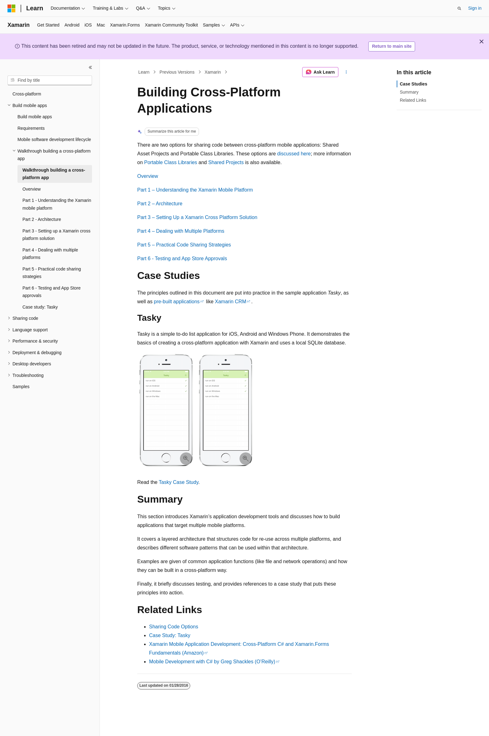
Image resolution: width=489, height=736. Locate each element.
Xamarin (213, 72)
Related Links (413, 100)
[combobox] (49, 80)
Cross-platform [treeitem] (26, 93)
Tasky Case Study (178, 482)
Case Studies (413, 83)
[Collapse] (90, 67)
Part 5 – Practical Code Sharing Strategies (184, 244)
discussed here (294, 153)
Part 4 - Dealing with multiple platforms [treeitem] (50, 253)
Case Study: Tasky (169, 635)
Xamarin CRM (230, 301)
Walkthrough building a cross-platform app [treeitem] (53, 174)
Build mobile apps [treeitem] (34, 116)
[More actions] (346, 72)
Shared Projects (226, 162)
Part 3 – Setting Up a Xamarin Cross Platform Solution (197, 217)
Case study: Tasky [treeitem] (40, 307)
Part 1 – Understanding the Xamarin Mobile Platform (195, 190)
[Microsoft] (11, 8)
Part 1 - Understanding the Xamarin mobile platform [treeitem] (56, 204)
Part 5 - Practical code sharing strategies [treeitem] (51, 272)
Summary (409, 92)
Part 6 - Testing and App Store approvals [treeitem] (51, 291)
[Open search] (459, 8)
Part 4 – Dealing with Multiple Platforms (180, 231)
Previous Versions (177, 72)
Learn (144, 72)
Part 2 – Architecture (159, 203)
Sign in (475, 8)
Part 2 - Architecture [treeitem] (41, 219)
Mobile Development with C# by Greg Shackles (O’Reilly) (212, 661)
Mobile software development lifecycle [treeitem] (54, 139)
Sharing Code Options (173, 626)
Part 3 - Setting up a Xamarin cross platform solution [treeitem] (56, 234)
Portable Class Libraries (170, 162)
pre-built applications (177, 301)
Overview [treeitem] (31, 189)
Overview (147, 176)
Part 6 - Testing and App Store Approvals (182, 258)
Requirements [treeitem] (31, 128)
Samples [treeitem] (20, 386)
